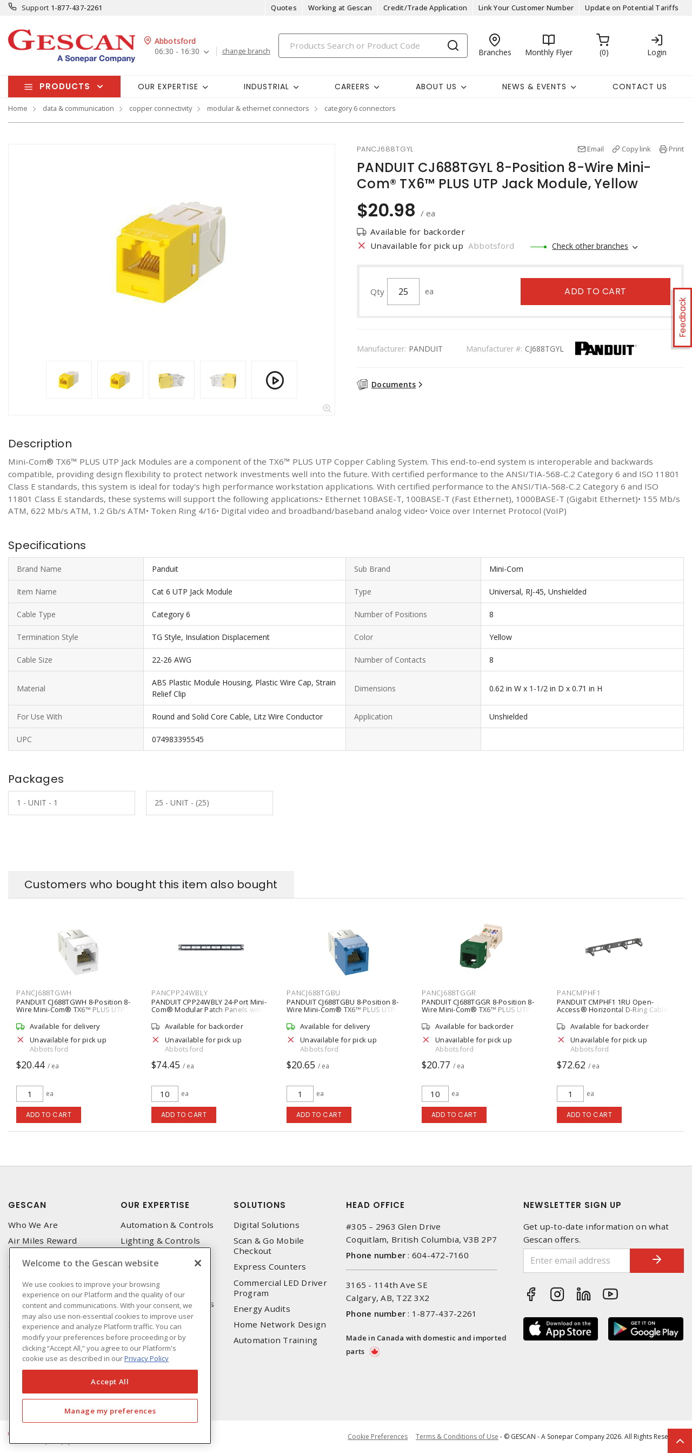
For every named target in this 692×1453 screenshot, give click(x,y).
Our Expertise (155, 1205)
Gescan (27, 1205)
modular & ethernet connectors (258, 108)
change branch (246, 51)
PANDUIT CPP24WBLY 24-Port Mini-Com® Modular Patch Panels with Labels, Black (209, 1009)
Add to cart (595, 291)
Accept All (110, 1381)
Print (676, 149)
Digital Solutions (267, 1225)
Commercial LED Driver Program (280, 1288)
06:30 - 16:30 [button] (177, 51)
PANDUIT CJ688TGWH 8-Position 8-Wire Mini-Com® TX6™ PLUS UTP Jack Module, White (73, 1009)
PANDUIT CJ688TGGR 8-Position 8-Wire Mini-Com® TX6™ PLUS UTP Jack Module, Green (478, 1009)
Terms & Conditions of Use (457, 1436)
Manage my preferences (110, 1411)
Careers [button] (352, 86)
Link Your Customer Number (526, 7)
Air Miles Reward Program (42, 1246)
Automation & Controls (167, 1225)
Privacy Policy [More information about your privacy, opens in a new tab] (146, 1358)
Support (35, 7)
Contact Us (640, 86)
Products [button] (64, 86)
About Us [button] (436, 86)
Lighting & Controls (160, 1241)
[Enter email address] (577, 1261)
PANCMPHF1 (579, 993)
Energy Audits (262, 1309)
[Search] (373, 46)
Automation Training (276, 1340)
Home (18, 108)
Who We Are (33, 1225)
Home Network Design (280, 1324)
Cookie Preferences (378, 1437)
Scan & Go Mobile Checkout (269, 1246)
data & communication (78, 108)
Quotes (284, 7)
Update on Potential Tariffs (631, 7)
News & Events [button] (534, 86)
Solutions (260, 1205)
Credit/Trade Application (425, 7)
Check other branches (590, 246)
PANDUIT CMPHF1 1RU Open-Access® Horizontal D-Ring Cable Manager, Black (612, 1009)
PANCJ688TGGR (449, 993)
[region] (110, 1345)
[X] (198, 1263)
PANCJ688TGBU (314, 993)
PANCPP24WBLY (179, 993)
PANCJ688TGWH (44, 993)
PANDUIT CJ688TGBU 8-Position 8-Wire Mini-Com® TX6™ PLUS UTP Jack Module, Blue (342, 1009)
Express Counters (270, 1267)
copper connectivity (160, 108)
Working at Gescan (340, 7)
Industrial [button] (266, 86)
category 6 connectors (360, 108)
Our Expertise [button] (168, 86)
